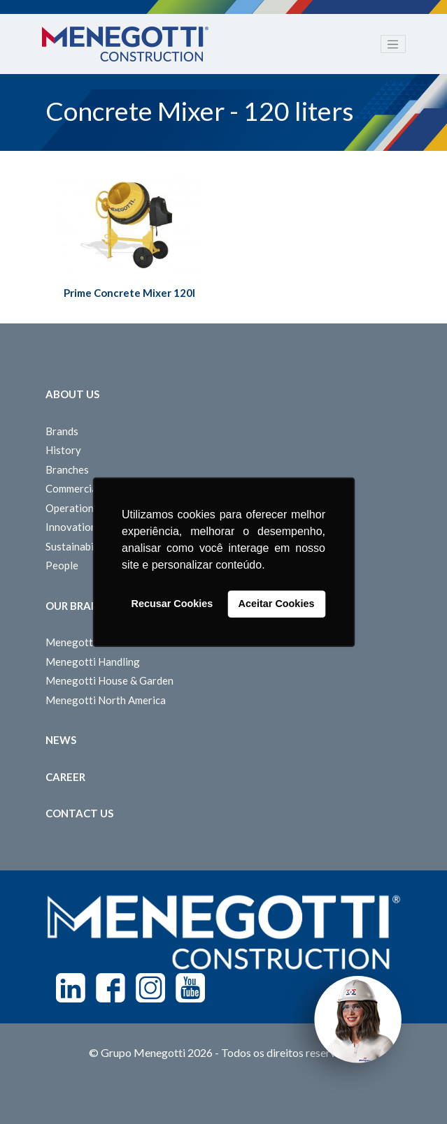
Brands (61, 431)
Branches (67, 469)
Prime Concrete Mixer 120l (129, 292)
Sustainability (77, 546)
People (61, 565)
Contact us (79, 813)
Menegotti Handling (92, 661)
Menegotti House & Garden (109, 680)
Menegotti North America (105, 700)
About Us (72, 394)
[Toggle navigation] (393, 44)
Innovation (71, 526)
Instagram (150, 987)
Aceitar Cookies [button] (277, 604)
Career (65, 777)
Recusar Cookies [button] (172, 604)
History (63, 450)
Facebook (110, 987)
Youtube (190, 987)
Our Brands (78, 605)
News (60, 739)
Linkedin (70, 987)
